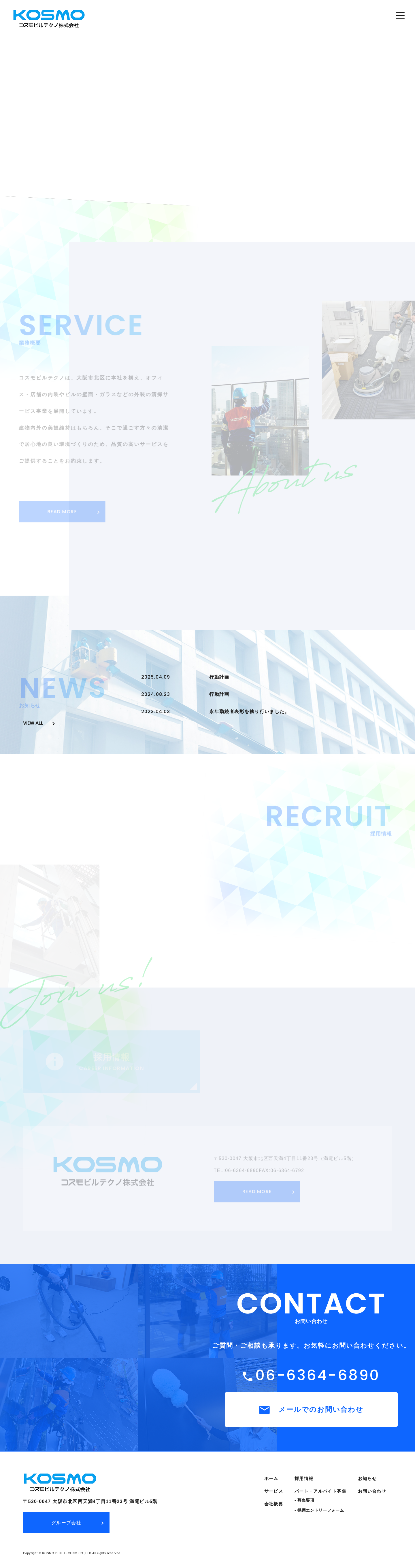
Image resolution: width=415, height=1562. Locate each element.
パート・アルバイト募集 (320, 1490)
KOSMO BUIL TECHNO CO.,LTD (67, 1553)
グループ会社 (66, 1522)
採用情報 (304, 1478)
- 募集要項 (304, 1500)
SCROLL (406, 179)
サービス (273, 1490)
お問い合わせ (372, 1490)
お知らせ (367, 1478)
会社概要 (273, 1503)
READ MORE (60, 511)
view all (33, 723)
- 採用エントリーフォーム (319, 1510)
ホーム (271, 1478)
